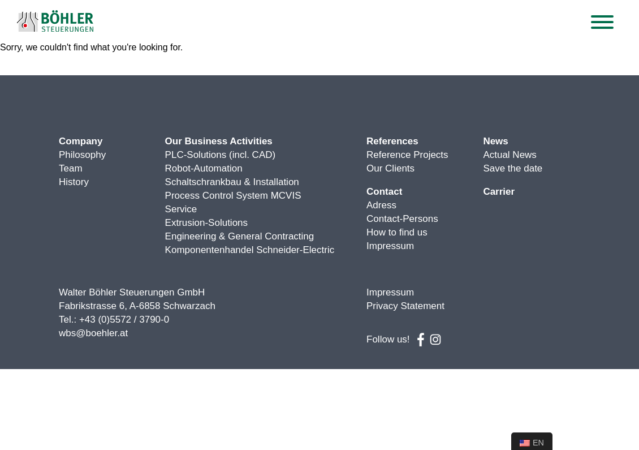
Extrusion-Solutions (206, 222)
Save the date (512, 168)
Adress (381, 205)
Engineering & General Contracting (239, 236)
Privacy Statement (405, 306)
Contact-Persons (402, 218)
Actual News (509, 154)
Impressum (390, 246)
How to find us (397, 232)
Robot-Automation (204, 168)
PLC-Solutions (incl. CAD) (220, 154)
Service (181, 209)
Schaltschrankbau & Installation (232, 182)
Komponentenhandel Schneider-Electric (250, 250)
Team (71, 168)
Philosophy (82, 154)
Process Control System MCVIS (233, 195)
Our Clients (390, 168)
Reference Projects (407, 154)
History (74, 182)
